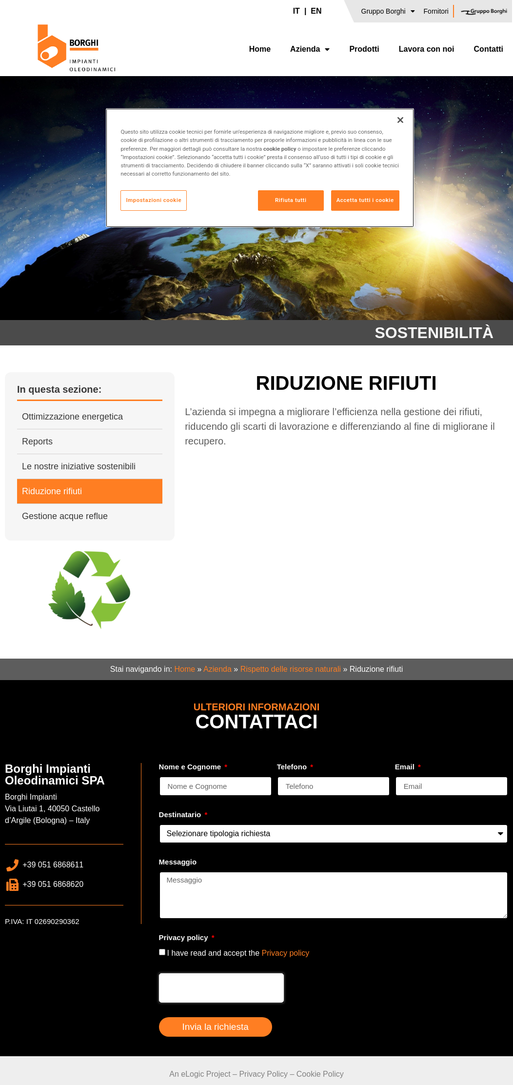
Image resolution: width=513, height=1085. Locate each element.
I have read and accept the (238, 953)
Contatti (488, 49)
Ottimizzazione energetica (72, 417)
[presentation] (221, 988)
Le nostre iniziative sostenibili (79, 466)
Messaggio (178, 862)
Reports (37, 441)
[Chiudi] (400, 120)
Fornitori (436, 11)
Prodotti (364, 49)
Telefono (293, 767)
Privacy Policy (263, 1074)
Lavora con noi (426, 49)
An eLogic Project (199, 1074)
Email (405, 767)
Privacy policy (184, 938)
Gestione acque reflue (65, 516)
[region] (260, 167)
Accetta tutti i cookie (365, 200)
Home (260, 49)
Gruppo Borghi (388, 11)
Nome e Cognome (191, 767)
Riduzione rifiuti (52, 491)
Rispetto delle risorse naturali (290, 669)
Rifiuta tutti (290, 200)
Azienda (310, 49)
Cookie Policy (320, 1074)
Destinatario (181, 815)
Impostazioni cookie (153, 200)
